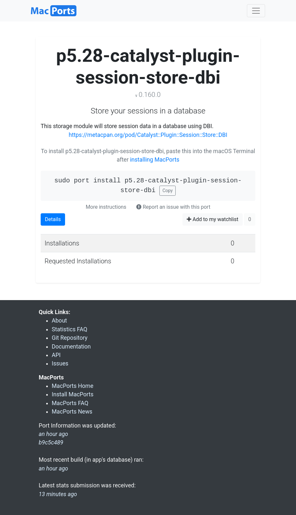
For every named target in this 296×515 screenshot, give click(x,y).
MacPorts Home (72, 386)
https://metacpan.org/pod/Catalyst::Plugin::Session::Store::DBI (148, 135)
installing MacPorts (155, 159)
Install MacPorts (72, 394)
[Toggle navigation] (256, 10)
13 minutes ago (58, 494)
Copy (167, 190)
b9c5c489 (51, 442)
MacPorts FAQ (70, 403)
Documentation (71, 346)
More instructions (106, 207)
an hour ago (53, 468)
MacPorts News (72, 411)
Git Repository (69, 338)
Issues (60, 363)
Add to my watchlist (212, 219)
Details (53, 219)
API (56, 355)
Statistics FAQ (69, 329)
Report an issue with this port (173, 207)
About (59, 320)
